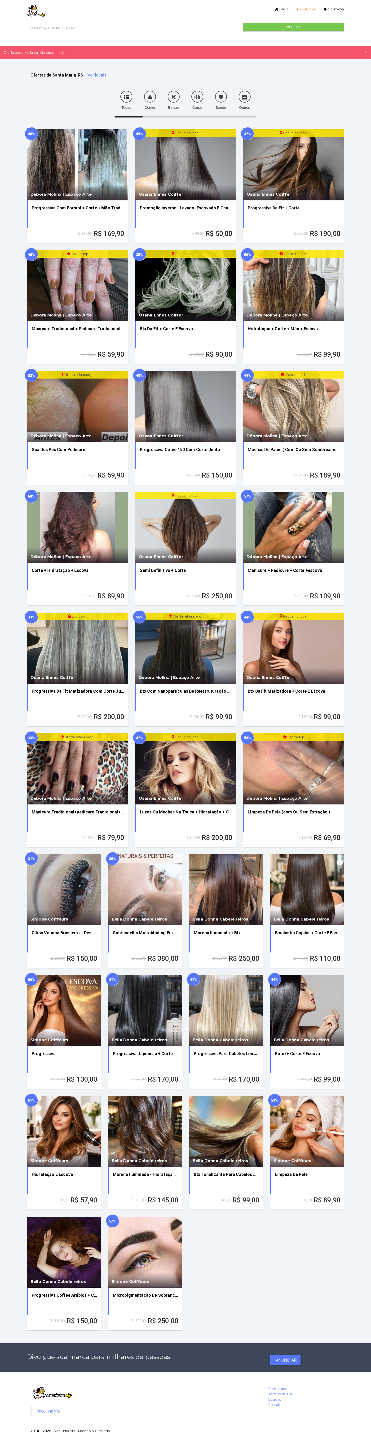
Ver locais (97, 74)
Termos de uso (280, 1394)
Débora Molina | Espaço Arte (61, 194)
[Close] (366, 52)
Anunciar (306, 9)
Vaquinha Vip (48, 1411)
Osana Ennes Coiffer (161, 194)
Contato (334, 9)
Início (282, 9)
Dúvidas (274, 1399)
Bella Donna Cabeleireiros (139, 919)
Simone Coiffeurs (49, 919)
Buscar (293, 27)
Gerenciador (278, 1389)
